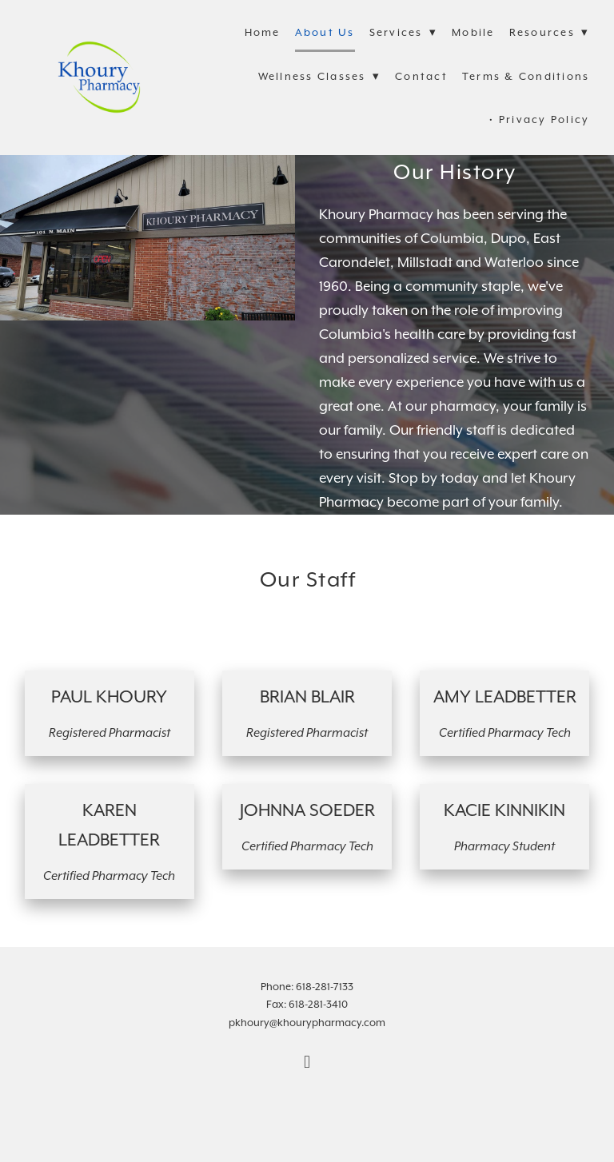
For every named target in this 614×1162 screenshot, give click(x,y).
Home (263, 33)
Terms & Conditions (526, 77)
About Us (325, 33)
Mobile (473, 33)
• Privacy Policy (539, 120)
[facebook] (307, 1063)
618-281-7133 (324, 987)
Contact (421, 77)
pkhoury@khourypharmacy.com (307, 1023)
